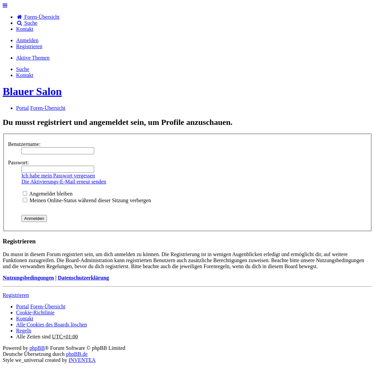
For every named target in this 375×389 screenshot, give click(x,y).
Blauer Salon (32, 91)
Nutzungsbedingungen (28, 278)
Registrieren (16, 295)
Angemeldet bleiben (47, 194)
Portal (22, 108)
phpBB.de (76, 354)
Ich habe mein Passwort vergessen (58, 175)
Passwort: (18, 162)
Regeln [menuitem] (23, 330)
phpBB (37, 348)
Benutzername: (24, 144)
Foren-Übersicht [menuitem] (37, 17)
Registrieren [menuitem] (29, 46)
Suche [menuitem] (27, 23)
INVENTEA (82, 360)
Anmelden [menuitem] (27, 40)
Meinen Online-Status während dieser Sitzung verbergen (87, 200)
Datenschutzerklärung (83, 278)
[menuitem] (25, 29)
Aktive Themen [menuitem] (33, 58)
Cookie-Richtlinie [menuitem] (35, 312)
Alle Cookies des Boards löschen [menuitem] (51, 324)
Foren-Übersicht (47, 306)
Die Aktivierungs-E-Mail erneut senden (63, 181)
